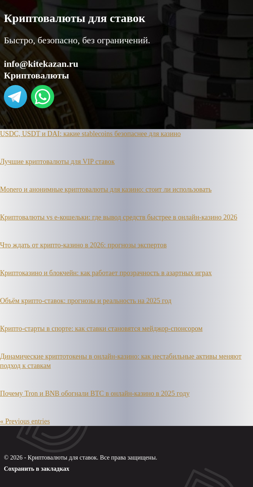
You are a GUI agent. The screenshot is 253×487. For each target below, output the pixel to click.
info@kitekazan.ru (41, 64)
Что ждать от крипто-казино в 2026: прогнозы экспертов (83, 245)
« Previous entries (25, 421)
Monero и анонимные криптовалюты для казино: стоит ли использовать (106, 189)
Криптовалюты (36, 75)
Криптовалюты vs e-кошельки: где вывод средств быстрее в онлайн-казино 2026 (118, 217)
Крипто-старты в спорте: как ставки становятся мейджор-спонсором (101, 328)
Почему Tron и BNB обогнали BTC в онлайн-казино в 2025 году (95, 393)
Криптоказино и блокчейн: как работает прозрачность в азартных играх (106, 273)
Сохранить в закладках (36, 468)
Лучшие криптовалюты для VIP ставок (57, 161)
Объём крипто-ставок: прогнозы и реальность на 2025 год (85, 301)
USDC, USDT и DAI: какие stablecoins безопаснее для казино (90, 134)
